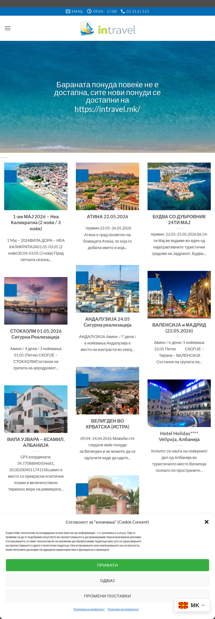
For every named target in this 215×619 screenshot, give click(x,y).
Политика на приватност (89, 609)
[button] (206, 522)
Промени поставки (107, 595)
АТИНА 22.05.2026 (107, 216)
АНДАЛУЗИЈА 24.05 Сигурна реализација (108, 322)
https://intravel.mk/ (107, 109)
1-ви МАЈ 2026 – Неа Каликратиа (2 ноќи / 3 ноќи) (36, 222)
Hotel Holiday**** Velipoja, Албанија (179, 436)
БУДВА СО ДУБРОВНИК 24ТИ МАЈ (179, 220)
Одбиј (107, 580)
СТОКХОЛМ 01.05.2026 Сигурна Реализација (36, 334)
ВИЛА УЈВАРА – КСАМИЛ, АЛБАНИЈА (35, 442)
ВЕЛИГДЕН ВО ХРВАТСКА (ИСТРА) (108, 424)
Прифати (107, 565)
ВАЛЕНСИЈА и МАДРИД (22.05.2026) (179, 328)
